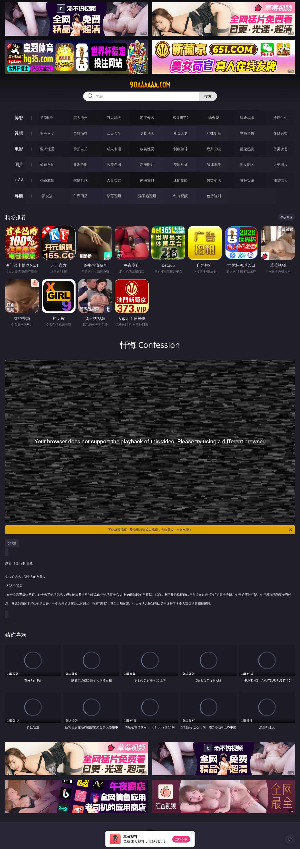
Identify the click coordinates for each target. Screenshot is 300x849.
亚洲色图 (80, 164)
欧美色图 (114, 164)
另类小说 (214, 180)
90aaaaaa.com (150, 84)
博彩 (18, 118)
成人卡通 (114, 148)
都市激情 (47, 180)
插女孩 (47, 195)
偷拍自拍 (80, 148)
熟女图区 (247, 164)
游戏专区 (147, 117)
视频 (18, 133)
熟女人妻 (180, 133)
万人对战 (114, 117)
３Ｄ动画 (147, 133)
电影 (18, 149)
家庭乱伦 (80, 180)
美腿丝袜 (180, 164)
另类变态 (280, 148)
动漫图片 (147, 164)
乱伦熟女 (247, 148)
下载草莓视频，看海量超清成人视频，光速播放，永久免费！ (200, 529)
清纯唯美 (214, 164)
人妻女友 (114, 180)
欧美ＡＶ (114, 133)
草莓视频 (114, 195)
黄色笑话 (247, 180)
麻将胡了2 (180, 117)
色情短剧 (214, 195)
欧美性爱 (147, 148)
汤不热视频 (147, 195)
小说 (18, 180)
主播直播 (247, 133)
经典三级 (214, 148)
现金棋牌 (247, 117)
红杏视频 (180, 195)
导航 (18, 196)
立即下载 (181, 839)
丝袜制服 (214, 133)
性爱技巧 (280, 180)
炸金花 (213, 117)
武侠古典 (147, 180)
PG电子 (47, 117)
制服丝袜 (180, 148)
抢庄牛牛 (280, 117)
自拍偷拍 (80, 133)
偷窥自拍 (47, 164)
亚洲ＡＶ (47, 133)
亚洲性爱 (47, 148)
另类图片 (280, 164)
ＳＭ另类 (280, 133)
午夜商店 (80, 195)
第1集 (12, 543)
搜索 (208, 96)
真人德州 (80, 117)
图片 (18, 164)
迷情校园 (180, 180)
